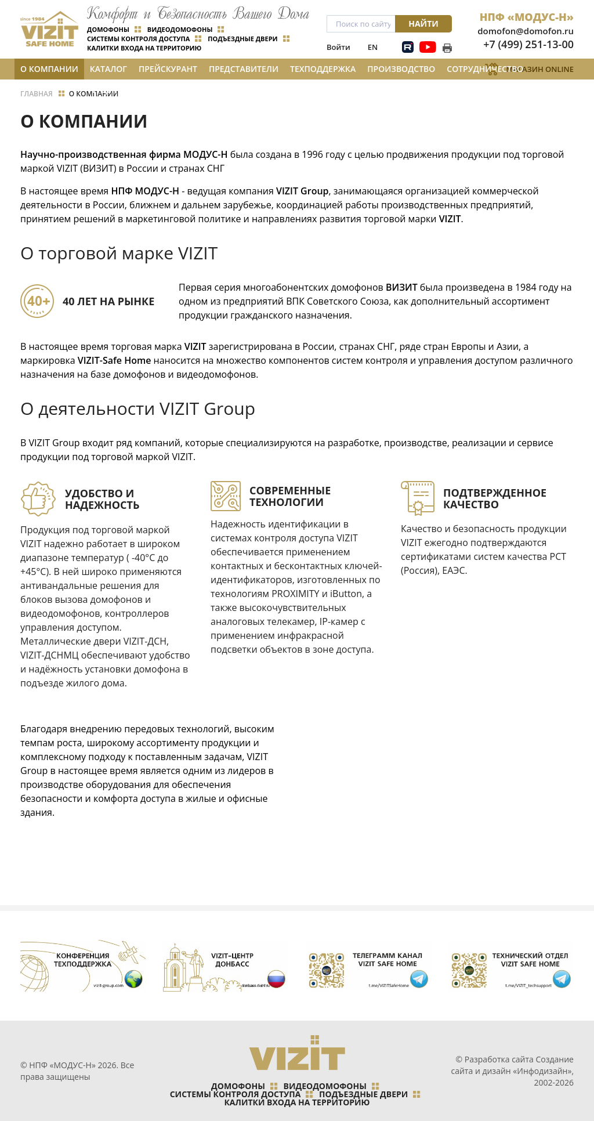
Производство (401, 68)
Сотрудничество (485, 68)
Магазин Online (540, 69)
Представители (243, 68)
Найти (423, 23)
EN (373, 47)
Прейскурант (168, 68)
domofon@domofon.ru (525, 31)
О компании (49, 68)
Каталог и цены (108, 71)
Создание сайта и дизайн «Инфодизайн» (512, 1065)
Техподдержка (323, 68)
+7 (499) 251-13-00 (528, 44)
